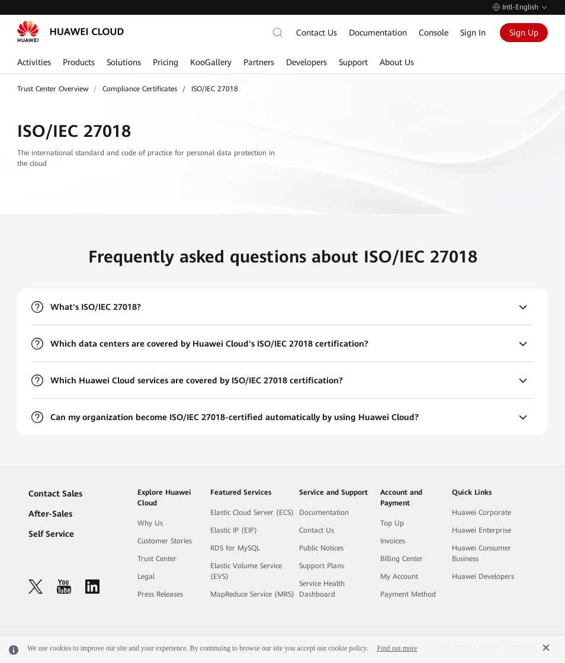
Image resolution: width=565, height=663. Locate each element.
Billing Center (401, 559)
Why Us (150, 523)
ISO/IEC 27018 (214, 89)
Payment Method (408, 594)
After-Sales (50, 513)
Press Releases (160, 594)
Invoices (392, 541)
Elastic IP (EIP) (233, 530)
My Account (399, 576)
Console (433, 32)
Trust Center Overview (52, 89)
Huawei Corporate (481, 512)
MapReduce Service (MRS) (252, 594)
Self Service (51, 534)
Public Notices (321, 548)
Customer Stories (164, 541)
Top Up (392, 523)
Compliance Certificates (139, 89)
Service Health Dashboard (322, 588)
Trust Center (156, 559)
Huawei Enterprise (481, 530)
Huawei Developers (483, 576)
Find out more (397, 648)
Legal (146, 576)
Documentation (378, 32)
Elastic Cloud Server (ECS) (252, 512)
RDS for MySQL (235, 548)
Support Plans (321, 566)
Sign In (473, 32)
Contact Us (316, 32)
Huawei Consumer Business (481, 553)
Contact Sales (55, 493)
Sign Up (523, 32)
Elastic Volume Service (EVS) (246, 571)
